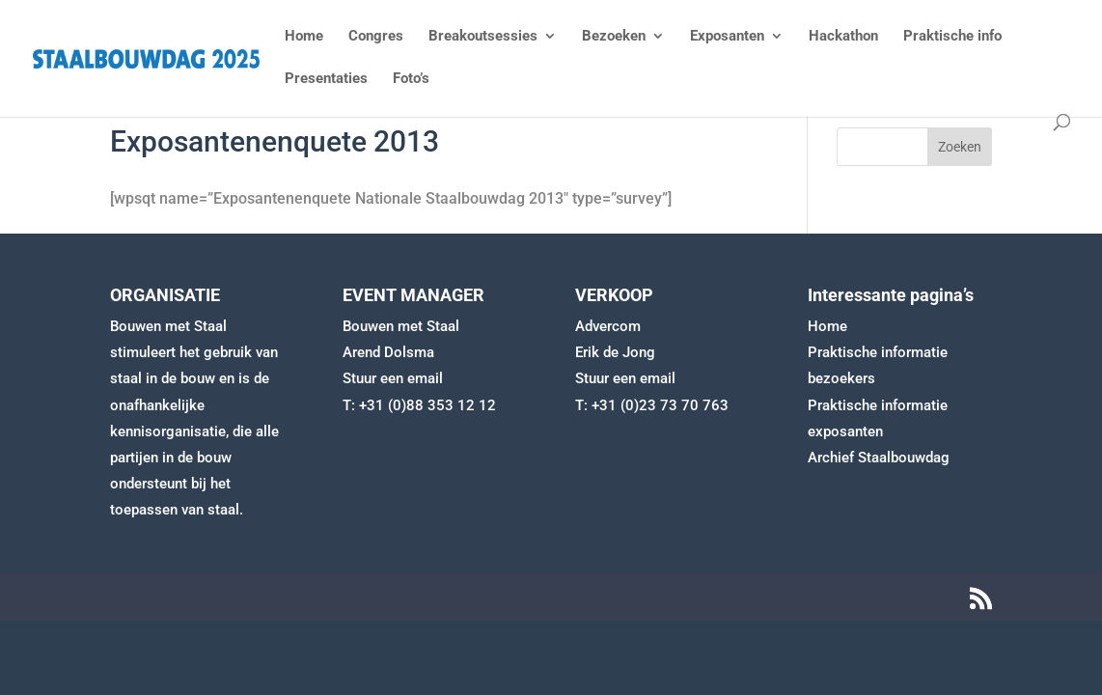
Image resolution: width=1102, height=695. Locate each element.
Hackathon (843, 36)
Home (304, 36)
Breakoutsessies (482, 36)
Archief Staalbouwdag (879, 457)
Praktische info (952, 36)
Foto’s (411, 79)
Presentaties (326, 79)
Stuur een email (393, 378)
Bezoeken (614, 36)
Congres (375, 36)
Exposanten (727, 36)
